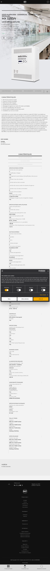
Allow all (41, 298)
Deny (9, 298)
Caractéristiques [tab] (25, 154)
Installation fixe (25, 503)
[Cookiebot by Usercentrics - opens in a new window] (39, 271)
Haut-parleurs (25, 507)
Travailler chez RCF (25, 547)
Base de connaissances (25, 534)
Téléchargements (28, 90)
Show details (43, 294)
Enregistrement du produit (25, 533)
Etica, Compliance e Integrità (25, 552)
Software (25, 516)
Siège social (25, 544)
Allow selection (25, 298)
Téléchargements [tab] (25, 157)
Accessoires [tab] (25, 161)
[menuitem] (25, 562)
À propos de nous (25, 551)
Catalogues (25, 514)
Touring (25, 502)
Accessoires (38, 90)
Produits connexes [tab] (25, 164)
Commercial (25, 505)
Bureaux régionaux (25, 545)
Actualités (25, 549)
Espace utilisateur (25, 531)
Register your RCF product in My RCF (36, 484)
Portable (25, 500)
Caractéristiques (6, 90)
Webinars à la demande (25, 536)
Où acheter (9, 37)
